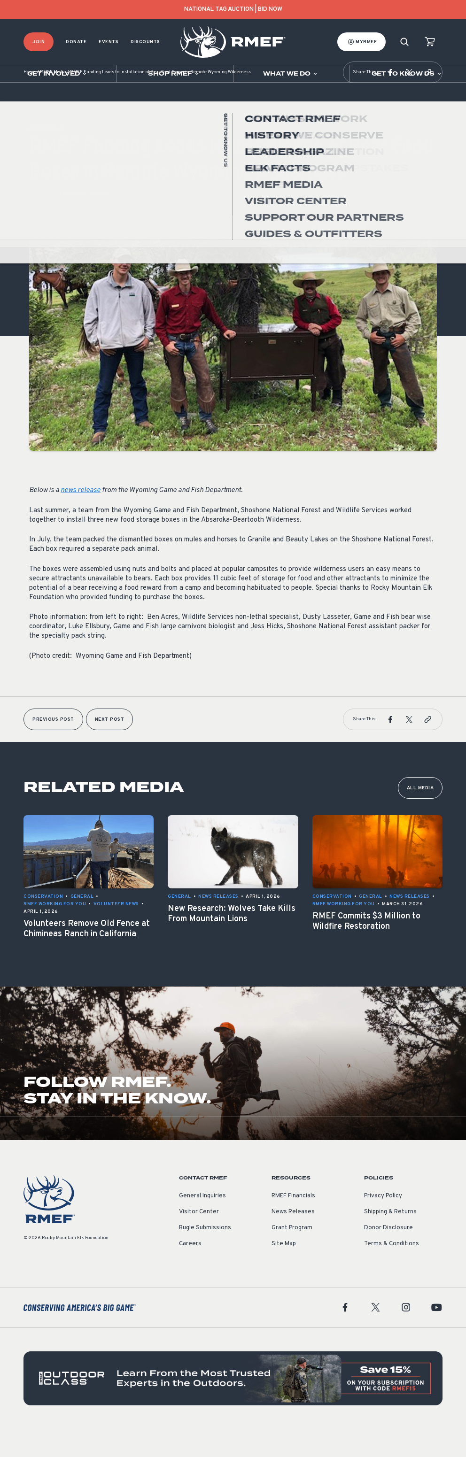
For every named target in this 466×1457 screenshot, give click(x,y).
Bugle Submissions (205, 1256)
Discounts (145, 42)
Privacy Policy (383, 1224)
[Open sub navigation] (58, 73)
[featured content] (233, 1407)
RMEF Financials (293, 1224)
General (41, 222)
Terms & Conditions (391, 1272)
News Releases (293, 1240)
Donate (76, 42)
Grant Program (292, 1256)
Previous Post (53, 748)
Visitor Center (199, 1240)
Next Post (109, 748)
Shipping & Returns (390, 1240)
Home (29, 101)
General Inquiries (202, 1224)
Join (38, 42)
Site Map (284, 1272)
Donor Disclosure (388, 1256)
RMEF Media (53, 101)
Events (108, 42)
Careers (190, 1272)
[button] (390, 100)
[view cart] (429, 42)
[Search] (404, 42)
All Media (420, 816)
